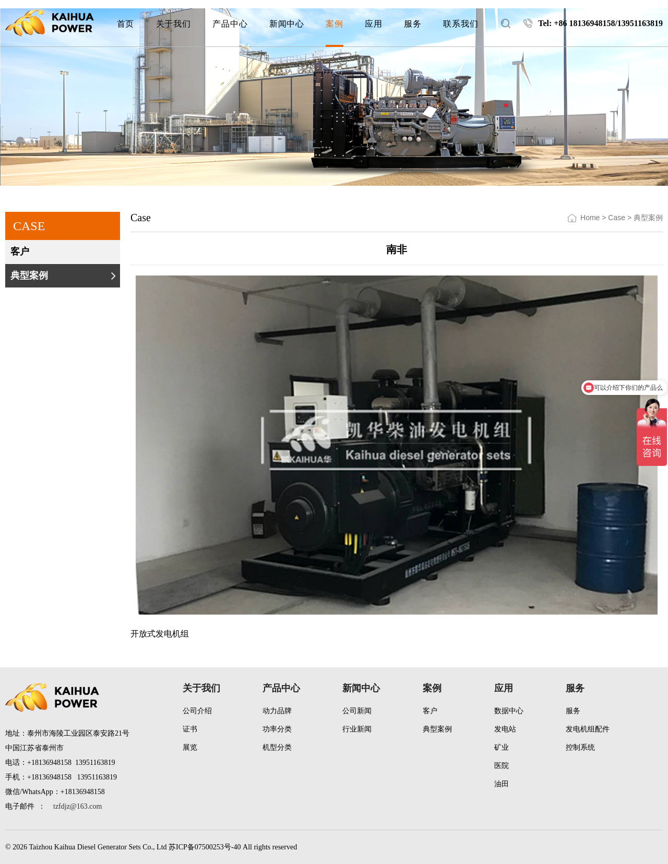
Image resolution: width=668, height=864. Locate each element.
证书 (190, 729)
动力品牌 (277, 711)
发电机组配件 (588, 729)
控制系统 (580, 747)
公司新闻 (357, 711)
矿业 (501, 747)
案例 (432, 688)
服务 (575, 688)
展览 (190, 747)
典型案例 (63, 275)
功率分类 (277, 729)
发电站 (505, 729)
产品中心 (281, 688)
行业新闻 (357, 729)
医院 (501, 766)
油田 (501, 784)
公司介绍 (197, 711)
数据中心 (508, 711)
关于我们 (201, 688)
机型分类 (277, 747)
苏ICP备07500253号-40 (205, 847)
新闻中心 (361, 688)
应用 (503, 688)
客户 (63, 251)
